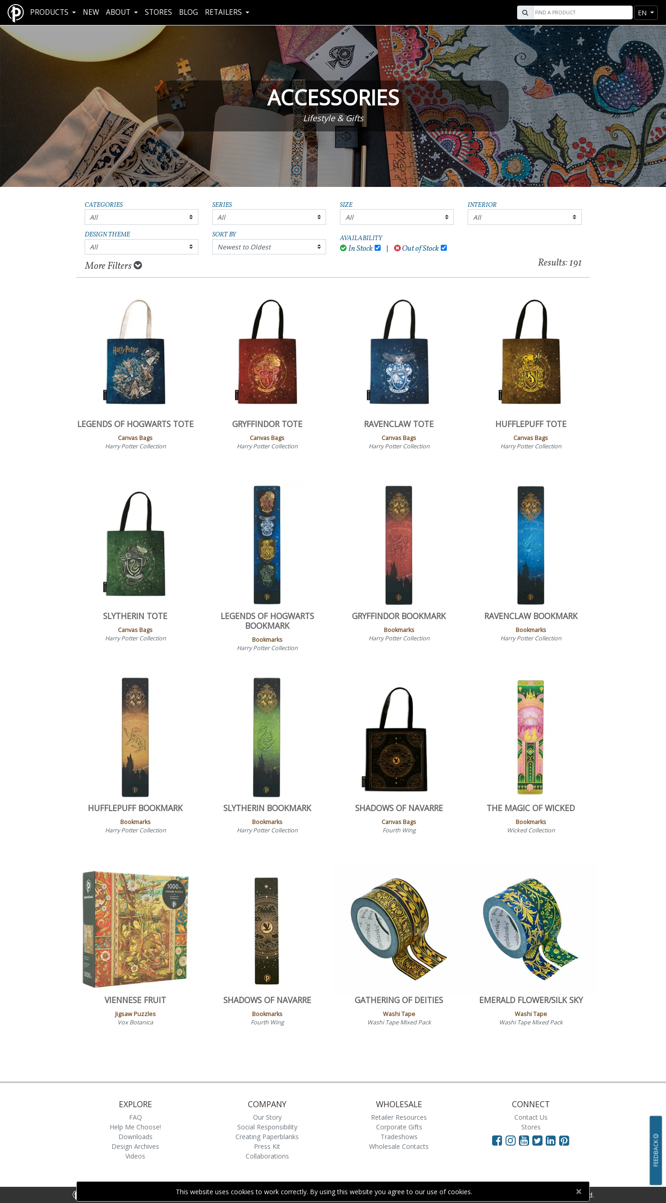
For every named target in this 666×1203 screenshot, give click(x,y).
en (643, 12)
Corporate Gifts (399, 1126)
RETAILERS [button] (224, 12)
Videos (135, 1156)
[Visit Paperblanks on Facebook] (497, 1140)
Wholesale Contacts (399, 1146)
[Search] (582, 12)
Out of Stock (416, 248)
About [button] (119, 12)
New (91, 12)
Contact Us (531, 1117)
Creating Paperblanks (267, 1136)
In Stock (356, 248)
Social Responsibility (267, 1126)
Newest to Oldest (244, 246)
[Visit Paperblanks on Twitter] (539, 1140)
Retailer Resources (399, 1117)
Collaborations (267, 1156)
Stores (158, 12)
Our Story (267, 1117)
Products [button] (50, 12)
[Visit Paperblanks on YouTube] (525, 1140)
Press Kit (267, 1146)
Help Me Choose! (135, 1126)
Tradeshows (399, 1136)
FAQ (135, 1117)
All (94, 217)
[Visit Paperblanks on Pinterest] (564, 1140)
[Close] (578, 1191)
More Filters (113, 266)
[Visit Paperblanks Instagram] (511, 1140)
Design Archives (135, 1146)
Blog (188, 12)
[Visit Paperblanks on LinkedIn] (552, 1140)
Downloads (135, 1136)
